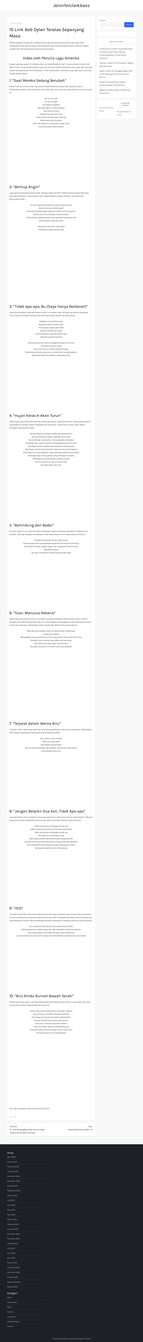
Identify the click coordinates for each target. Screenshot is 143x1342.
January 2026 (12, 1171)
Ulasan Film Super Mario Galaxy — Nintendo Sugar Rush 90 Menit (113, 83)
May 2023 (11, 1258)
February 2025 (13, 1224)
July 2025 (11, 1200)
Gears (9, 1297)
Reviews (10, 1312)
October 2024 (12, 1243)
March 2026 (12, 1162)
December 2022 (13, 1267)
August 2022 (12, 1287)
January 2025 (12, 1229)
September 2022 (14, 1282)
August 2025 (12, 1195)
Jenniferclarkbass (71, 5)
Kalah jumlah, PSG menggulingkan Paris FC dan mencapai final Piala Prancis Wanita (116, 74)
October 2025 (12, 1186)
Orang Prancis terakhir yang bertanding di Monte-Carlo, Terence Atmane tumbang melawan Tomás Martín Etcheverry (115, 53)
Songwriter (11, 1317)
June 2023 (11, 1253)
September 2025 (14, 1191)
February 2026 (13, 1167)
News (9, 1307)
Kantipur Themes (84, 1339)
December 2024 (13, 1234)
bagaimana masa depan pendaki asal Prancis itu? (114, 91)
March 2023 (12, 1263)
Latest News (12, 1302)
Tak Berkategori (13, 1321)
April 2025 (11, 1215)
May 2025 (11, 1210)
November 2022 (13, 1272)
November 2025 (13, 1181)
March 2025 (12, 1219)
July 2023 (11, 1248)
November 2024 (13, 1239)
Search (102, 20)
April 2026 (11, 1157)
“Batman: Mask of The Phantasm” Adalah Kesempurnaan (116, 64)
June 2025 (11, 1205)
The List (12, 1117)
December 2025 (13, 1176)
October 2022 (12, 1277)
